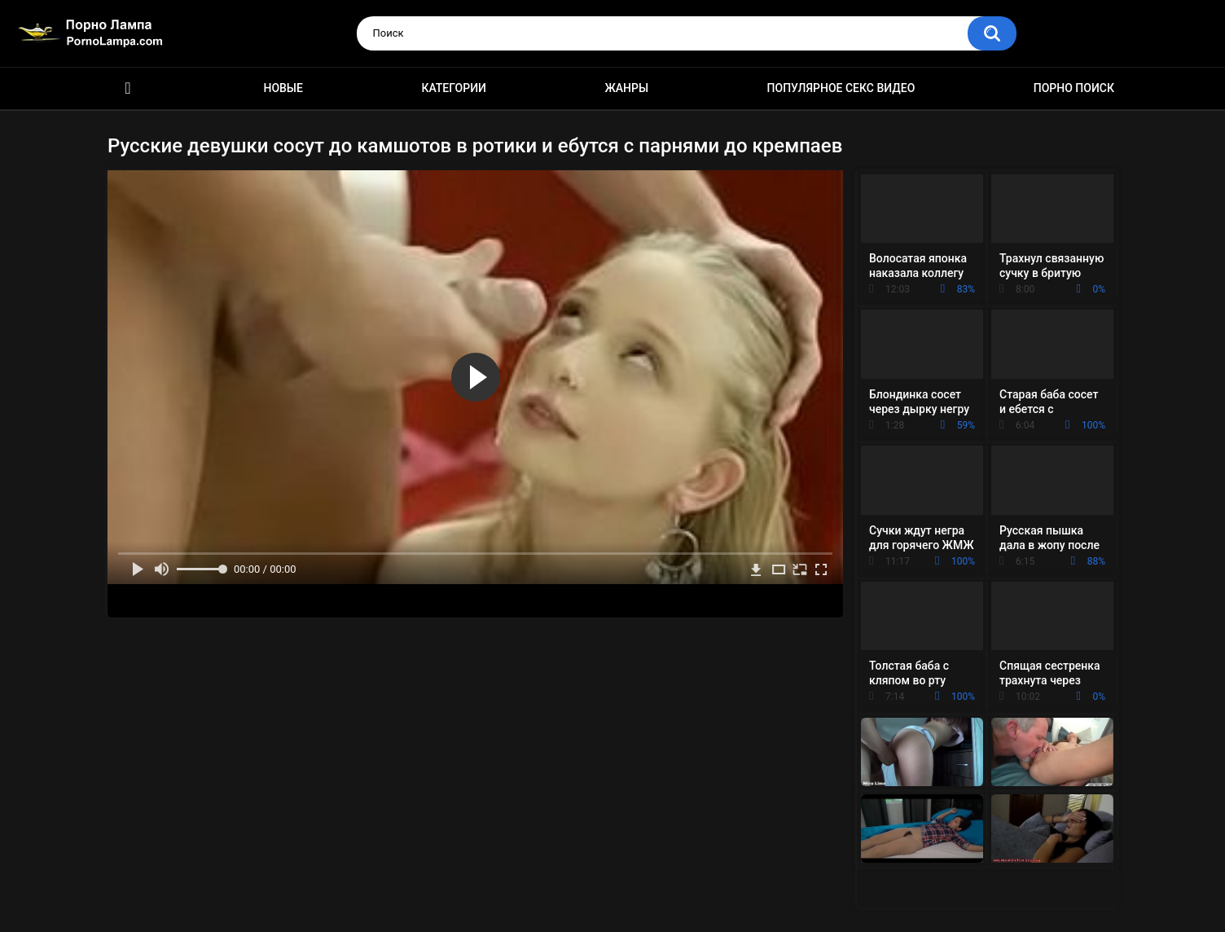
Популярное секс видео (841, 88)
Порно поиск (1074, 88)
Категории (453, 88)
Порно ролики (128, 88)
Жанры (626, 88)
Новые (282, 88)
